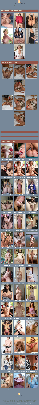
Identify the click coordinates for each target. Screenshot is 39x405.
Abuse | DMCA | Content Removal (25, 403)
